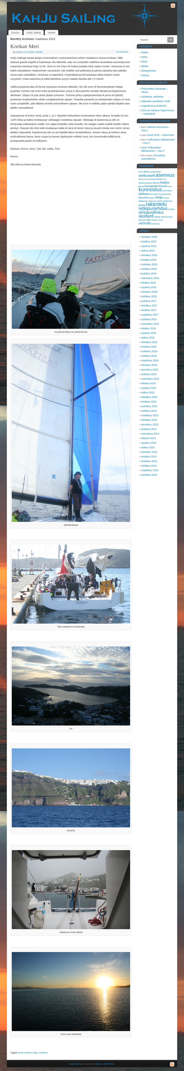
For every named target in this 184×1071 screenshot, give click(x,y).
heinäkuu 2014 (149, 452)
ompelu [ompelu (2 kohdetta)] (166, 198)
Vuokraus (43, 1052)
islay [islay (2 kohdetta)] (164, 179)
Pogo (35, 1052)
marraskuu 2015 (150, 378)
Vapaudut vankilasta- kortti (155, 101)
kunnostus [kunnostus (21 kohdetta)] (150, 189)
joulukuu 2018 (148, 273)
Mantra (98, 1064)
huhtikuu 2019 (149, 269)
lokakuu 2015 (148, 383)
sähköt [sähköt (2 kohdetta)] (163, 217)
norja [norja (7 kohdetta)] (159, 197)
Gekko (144, 52)
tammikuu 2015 (149, 424)
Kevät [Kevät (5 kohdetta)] (163, 186)
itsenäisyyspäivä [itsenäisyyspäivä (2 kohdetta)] (145, 183)
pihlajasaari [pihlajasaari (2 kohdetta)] (143, 201)
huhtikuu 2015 (149, 410)
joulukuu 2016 (148, 319)
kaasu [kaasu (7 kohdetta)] (165, 182)
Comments (122, 52)
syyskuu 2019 (148, 246)
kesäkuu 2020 (148, 241)
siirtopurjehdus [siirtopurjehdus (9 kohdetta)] (151, 212)
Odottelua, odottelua (152, 96)
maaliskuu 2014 (149, 470)
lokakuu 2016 (148, 328)
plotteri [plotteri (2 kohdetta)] (160, 201)
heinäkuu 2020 (149, 236)
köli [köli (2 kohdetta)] (164, 191)
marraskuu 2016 (150, 323)
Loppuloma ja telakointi (153, 105)
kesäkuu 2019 (148, 259)
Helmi (144, 57)
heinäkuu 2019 (149, 255)
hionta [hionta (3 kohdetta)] (159, 179)
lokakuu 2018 (148, 282)
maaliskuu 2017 (149, 314)
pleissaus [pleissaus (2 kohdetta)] (152, 201)
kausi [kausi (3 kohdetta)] (141, 186)
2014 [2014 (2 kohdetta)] (141, 172)
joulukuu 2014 (148, 429)
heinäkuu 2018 (149, 291)
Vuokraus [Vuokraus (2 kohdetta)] (156, 224)
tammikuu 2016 (149, 369)
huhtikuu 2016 (149, 355)
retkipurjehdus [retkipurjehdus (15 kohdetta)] (153, 208)
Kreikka (27, 1052)
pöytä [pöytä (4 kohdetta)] (142, 204)
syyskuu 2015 (148, 388)
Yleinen (38, 52)
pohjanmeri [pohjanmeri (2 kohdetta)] (167, 201)
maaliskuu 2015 (149, 415)
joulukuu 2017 (148, 301)
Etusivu (15, 32)
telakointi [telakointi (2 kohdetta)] (142, 220)
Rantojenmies (148, 70)
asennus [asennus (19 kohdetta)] (165, 175)
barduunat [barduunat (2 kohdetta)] (143, 179)
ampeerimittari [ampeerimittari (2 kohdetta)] (155, 172)
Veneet (51, 32)
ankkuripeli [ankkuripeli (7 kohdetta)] (147, 175)
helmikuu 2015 (149, 420)
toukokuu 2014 (149, 461)
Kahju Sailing (33, 32)
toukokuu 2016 (149, 351)
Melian (144, 66)
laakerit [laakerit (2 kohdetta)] (169, 191)
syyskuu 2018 (148, 287)
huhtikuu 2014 (149, 465)
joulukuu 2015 (148, 374)
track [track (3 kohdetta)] (154, 220)
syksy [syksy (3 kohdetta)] (157, 216)
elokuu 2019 (148, 250)
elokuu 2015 (148, 392)
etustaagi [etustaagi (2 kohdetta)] (151, 179)
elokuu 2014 (148, 447)
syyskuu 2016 (148, 333)
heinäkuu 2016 (149, 342)
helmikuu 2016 (149, 365)
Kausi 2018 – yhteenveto (160, 135)
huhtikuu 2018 (149, 296)
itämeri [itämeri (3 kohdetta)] (156, 182)
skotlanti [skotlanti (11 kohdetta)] (146, 216)
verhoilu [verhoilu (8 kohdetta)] (145, 223)
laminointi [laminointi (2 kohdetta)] (154, 194)
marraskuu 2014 (150, 433)
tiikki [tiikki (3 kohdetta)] (148, 220)
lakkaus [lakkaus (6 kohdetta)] (144, 194)
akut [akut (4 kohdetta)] (145, 171)
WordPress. (109, 1064)
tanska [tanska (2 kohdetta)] (169, 217)
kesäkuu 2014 (148, 456)
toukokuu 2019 (149, 264)
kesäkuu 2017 (148, 310)
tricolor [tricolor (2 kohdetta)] (160, 220)
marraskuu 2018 (150, 278)
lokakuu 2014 (148, 438)
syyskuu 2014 (148, 442)
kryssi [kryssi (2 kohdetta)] (169, 186)
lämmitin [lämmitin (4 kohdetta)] (144, 197)
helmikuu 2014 (149, 474)
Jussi (144, 147)
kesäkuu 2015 (148, 401)
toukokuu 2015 (149, 406)
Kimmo (19, 52)
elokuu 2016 (148, 337)
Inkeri (144, 61)
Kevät (20, 1052)
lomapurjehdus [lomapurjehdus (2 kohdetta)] (165, 194)
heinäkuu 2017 (149, 305)
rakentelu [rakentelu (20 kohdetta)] (156, 204)
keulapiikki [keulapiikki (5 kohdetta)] (151, 186)
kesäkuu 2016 (148, 346)
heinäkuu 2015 (149, 397)
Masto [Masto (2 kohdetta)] (151, 198)
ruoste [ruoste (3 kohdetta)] (171, 209)
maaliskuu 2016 (149, 360)
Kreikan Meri (24, 46)
